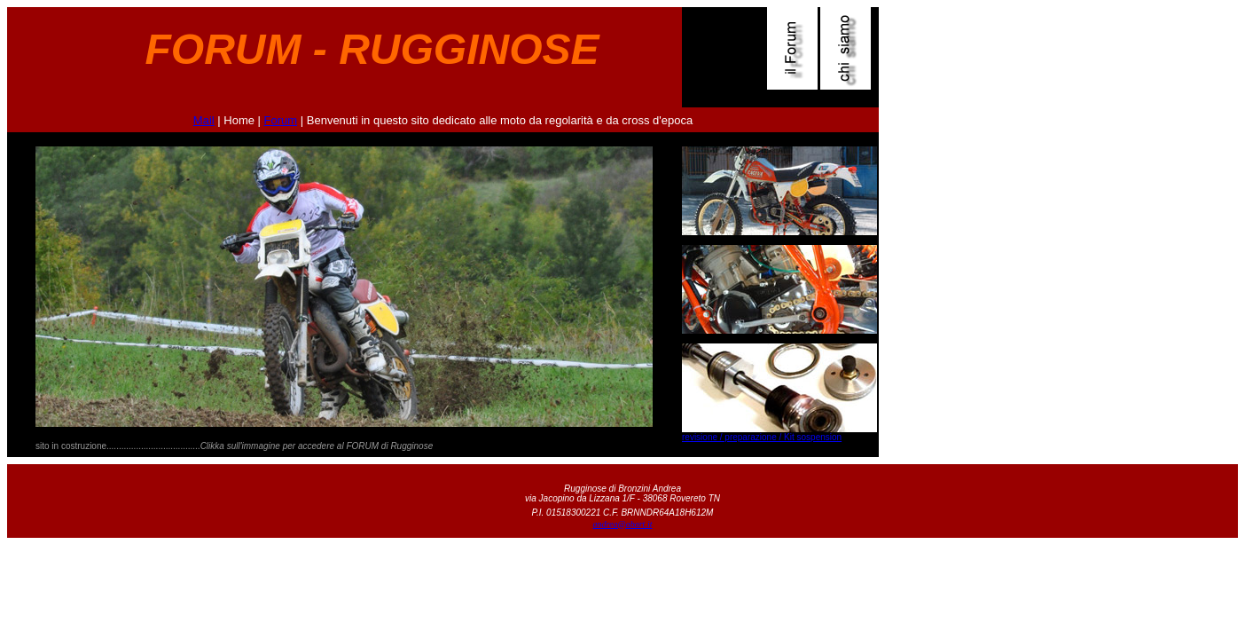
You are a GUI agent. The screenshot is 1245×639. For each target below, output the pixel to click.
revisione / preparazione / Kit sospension (762, 437)
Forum (281, 120)
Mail (204, 120)
